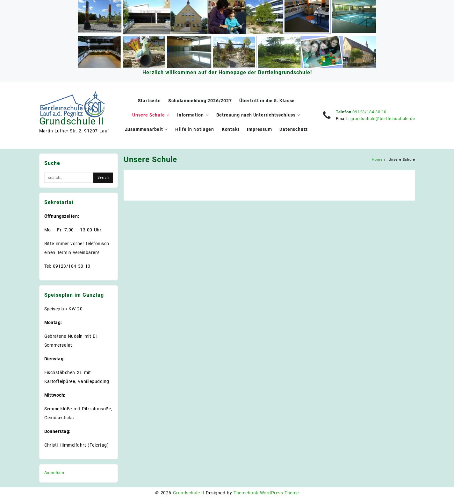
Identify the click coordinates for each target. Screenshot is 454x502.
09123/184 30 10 (369, 112)
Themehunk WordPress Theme (266, 492)
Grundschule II (71, 121)
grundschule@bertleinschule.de (382, 118)
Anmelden (54, 472)
